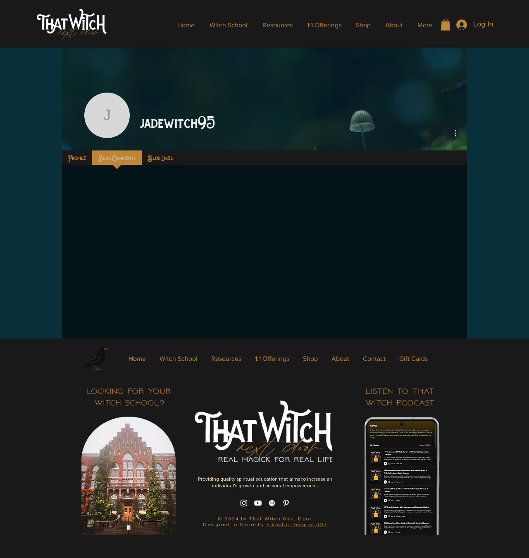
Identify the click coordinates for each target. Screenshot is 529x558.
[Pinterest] (286, 503)
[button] (445, 25)
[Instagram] (243, 503)
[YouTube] (257, 503)
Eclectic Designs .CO (297, 524)
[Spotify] (271, 503)
